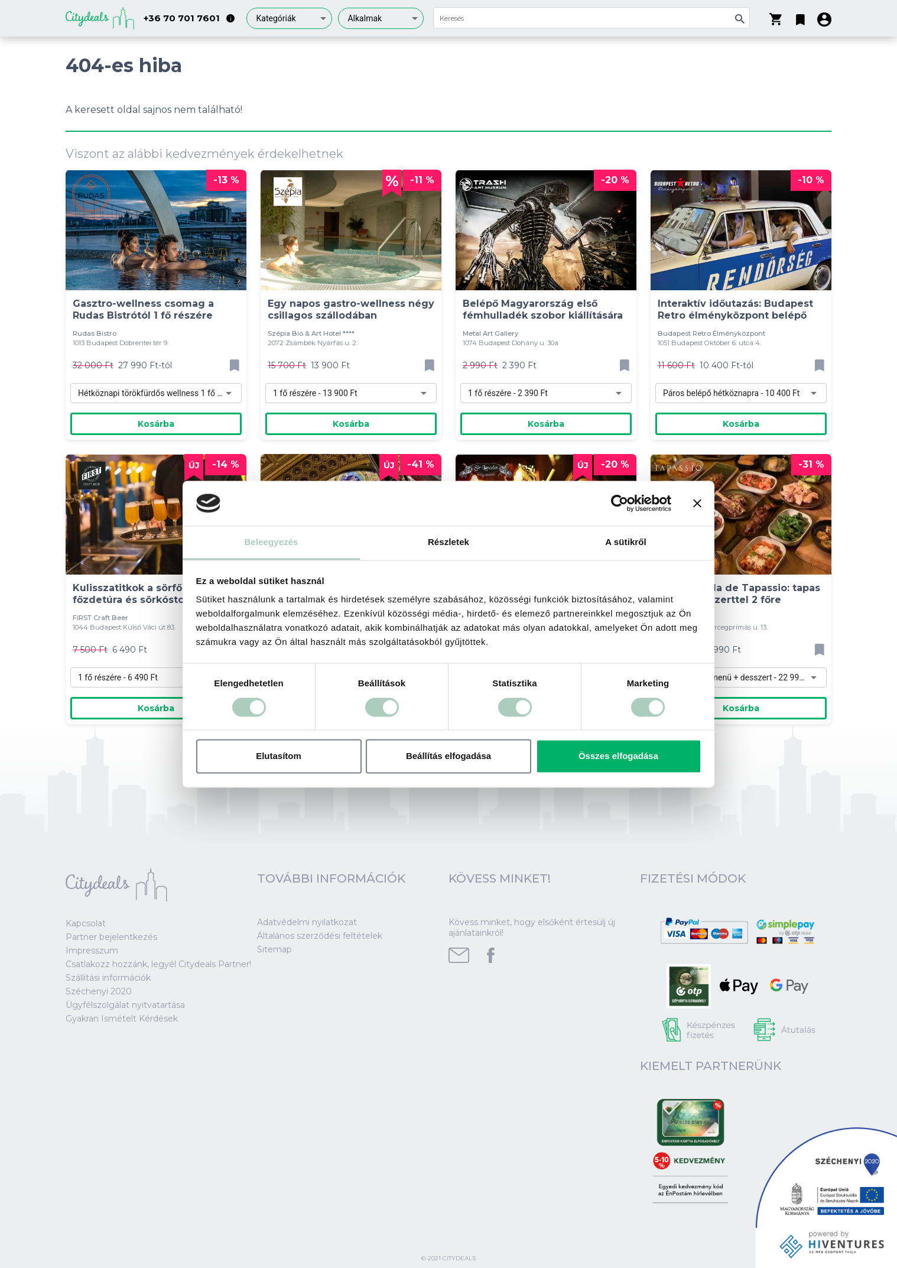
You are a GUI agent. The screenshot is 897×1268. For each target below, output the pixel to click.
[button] (800, 17)
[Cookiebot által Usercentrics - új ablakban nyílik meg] (619, 503)
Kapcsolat (86, 923)
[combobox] (289, 18)
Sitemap (274, 949)
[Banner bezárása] (697, 503)
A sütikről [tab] (625, 542)
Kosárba (156, 424)
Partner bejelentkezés (111, 937)
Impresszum (92, 950)
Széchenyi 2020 (99, 991)
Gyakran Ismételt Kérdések (122, 1018)
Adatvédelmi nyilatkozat (307, 922)
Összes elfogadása (618, 756)
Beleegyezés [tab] (271, 542)
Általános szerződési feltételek (319, 935)
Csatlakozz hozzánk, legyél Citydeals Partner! (158, 964)
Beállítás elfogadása (448, 756)
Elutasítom (278, 756)
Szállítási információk (108, 977)
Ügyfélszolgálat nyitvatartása (125, 1005)
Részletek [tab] (448, 542)
